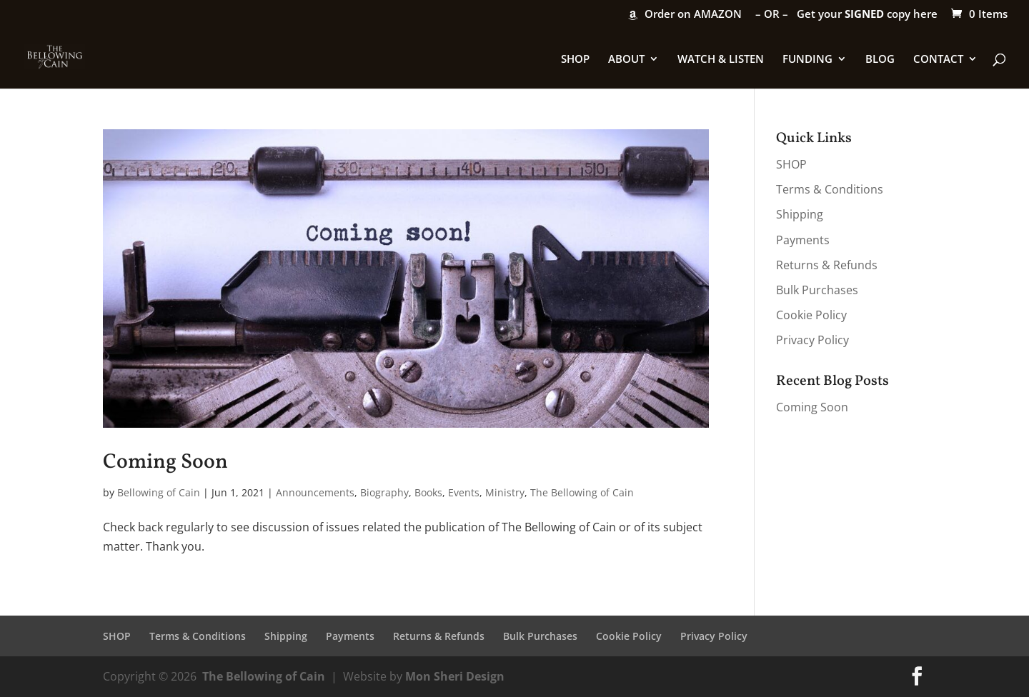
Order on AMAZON (693, 15)
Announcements (315, 492)
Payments (803, 240)
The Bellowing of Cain (582, 492)
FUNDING (807, 60)
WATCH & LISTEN (720, 60)
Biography (384, 492)
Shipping (799, 214)
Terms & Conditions (829, 189)
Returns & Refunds (827, 265)
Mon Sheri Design (454, 676)
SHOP (575, 60)
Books (428, 492)
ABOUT (626, 60)
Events (463, 492)
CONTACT (938, 60)
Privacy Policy (812, 340)
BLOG (880, 60)
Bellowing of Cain (158, 492)
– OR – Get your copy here (846, 15)
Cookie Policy (811, 315)
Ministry (505, 492)
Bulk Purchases (817, 290)
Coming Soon (165, 462)
